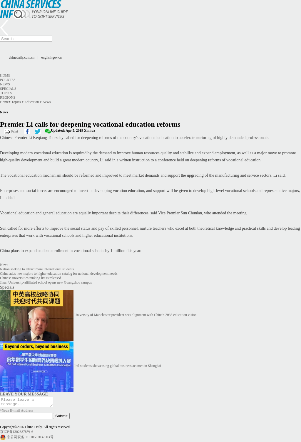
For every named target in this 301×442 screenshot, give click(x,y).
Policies (8, 80)
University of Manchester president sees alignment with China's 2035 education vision (135, 315)
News (5, 84)
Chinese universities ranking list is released (30, 278)
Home (5, 75)
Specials (8, 89)
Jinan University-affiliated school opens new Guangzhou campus (46, 282)
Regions (7, 97)
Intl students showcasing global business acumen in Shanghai (117, 366)
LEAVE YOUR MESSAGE (24, 394)
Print (14, 131)
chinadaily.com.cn (21, 57)
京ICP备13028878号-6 (16, 433)
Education (32, 102)
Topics (6, 93)
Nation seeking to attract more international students (37, 269)
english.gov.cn (51, 57)
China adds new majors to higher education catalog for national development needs (59, 274)
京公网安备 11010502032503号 (30, 439)
